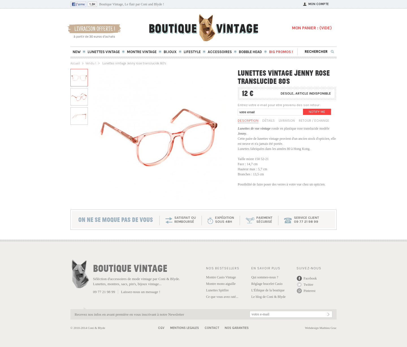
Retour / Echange (314, 121)
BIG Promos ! (281, 52)
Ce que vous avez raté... (222, 297)
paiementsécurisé (264, 220)
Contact (212, 328)
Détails (268, 121)
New (77, 52)
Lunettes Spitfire (217, 290)
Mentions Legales (184, 328)
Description (248, 121)
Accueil (75, 63)
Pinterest (309, 291)
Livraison (287, 121)
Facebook (310, 278)
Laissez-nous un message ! (140, 292)
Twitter (308, 285)
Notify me (317, 112)
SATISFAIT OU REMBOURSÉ (185, 220)
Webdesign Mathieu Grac (321, 327)
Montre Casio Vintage (221, 277)
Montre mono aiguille (221, 284)
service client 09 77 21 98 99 (306, 220)
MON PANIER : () (312, 27)
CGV (161, 328)
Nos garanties (237, 328)
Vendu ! (90, 63)
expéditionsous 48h (224, 220)
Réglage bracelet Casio (267, 284)
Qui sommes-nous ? (264, 277)
